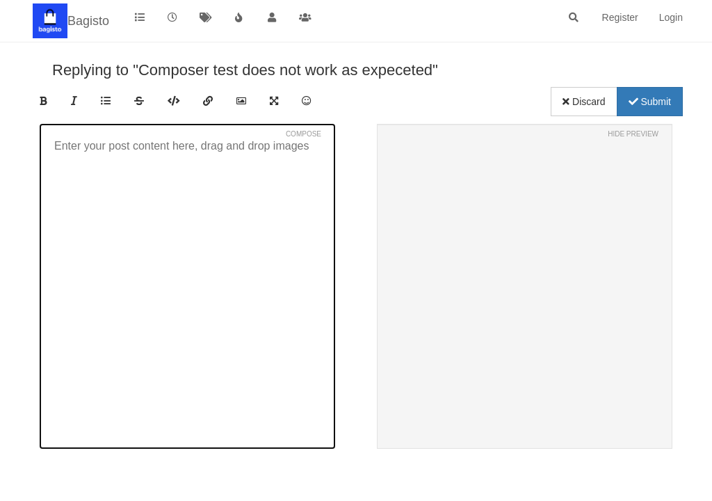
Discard (584, 101)
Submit (650, 101)
